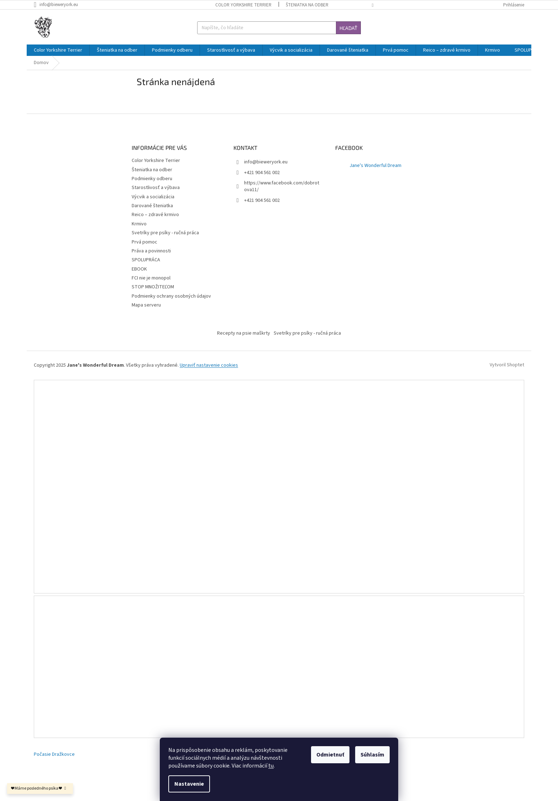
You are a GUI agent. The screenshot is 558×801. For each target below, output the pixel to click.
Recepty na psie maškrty (243, 333)
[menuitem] (58, 50)
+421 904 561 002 (262, 200)
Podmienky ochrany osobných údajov (171, 296)
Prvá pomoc (144, 242)
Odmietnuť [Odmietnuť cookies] (330, 755)
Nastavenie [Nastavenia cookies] (189, 784)
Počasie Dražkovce (54, 754)
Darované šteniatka (152, 205)
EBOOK (139, 269)
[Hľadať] (278, 27)
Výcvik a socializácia (153, 196)
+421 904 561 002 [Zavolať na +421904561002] (262, 172)
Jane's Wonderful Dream (375, 165)
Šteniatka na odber (307, 5)
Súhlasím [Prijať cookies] (372, 755)
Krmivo (139, 223)
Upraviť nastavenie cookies (209, 365)
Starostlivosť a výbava (156, 187)
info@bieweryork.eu (266, 162)
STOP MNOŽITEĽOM (153, 286)
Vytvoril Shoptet (507, 365)
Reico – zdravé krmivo (155, 214)
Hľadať (348, 28)
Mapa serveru (146, 305)
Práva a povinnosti (151, 251)
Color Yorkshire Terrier (243, 5)
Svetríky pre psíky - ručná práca (165, 232)
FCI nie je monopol (151, 278)
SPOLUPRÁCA (146, 259)
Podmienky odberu (152, 178)
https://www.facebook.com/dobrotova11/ (281, 186)
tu (271, 766)
